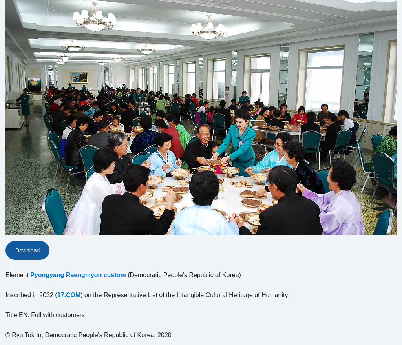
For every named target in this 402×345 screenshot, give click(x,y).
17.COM (69, 295)
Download (27, 250)
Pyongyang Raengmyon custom (78, 275)
